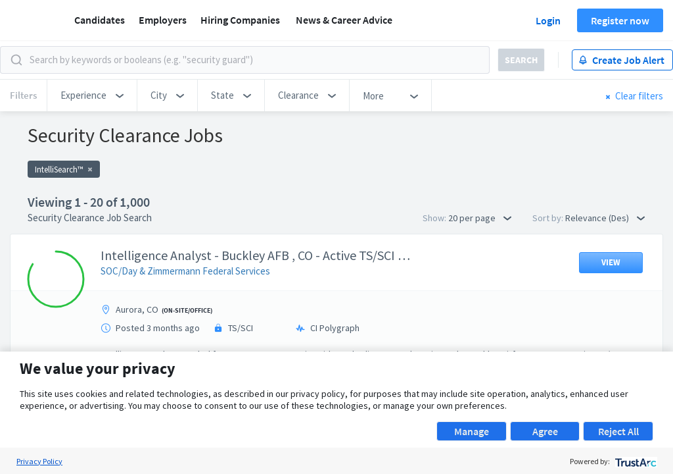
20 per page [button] (479, 218)
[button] (92, 95)
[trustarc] (634, 461)
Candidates (99, 19)
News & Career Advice (344, 19)
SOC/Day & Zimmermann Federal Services (185, 271)
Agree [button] (545, 431)
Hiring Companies (240, 19)
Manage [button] (471, 431)
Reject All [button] (618, 431)
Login (548, 20)
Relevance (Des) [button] (605, 218)
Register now (620, 20)
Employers (163, 19)
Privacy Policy (39, 461)
